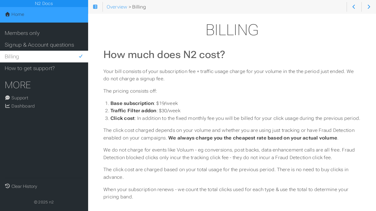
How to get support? (30, 68)
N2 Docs (44, 3)
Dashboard (20, 106)
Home (14, 14)
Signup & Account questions (39, 45)
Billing (44, 56)
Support (16, 98)
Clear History (24, 186)
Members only (22, 33)
